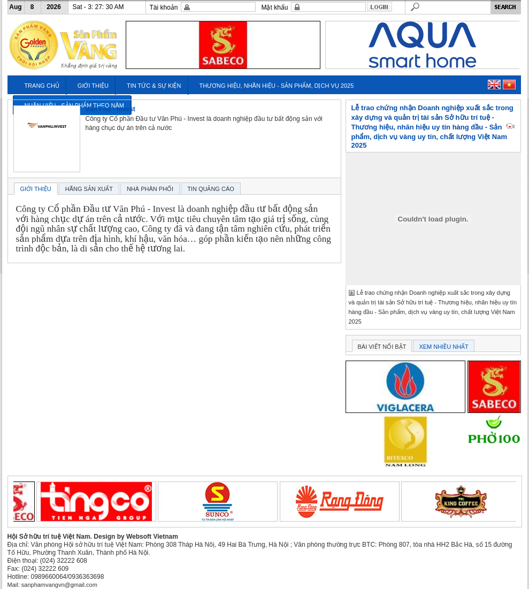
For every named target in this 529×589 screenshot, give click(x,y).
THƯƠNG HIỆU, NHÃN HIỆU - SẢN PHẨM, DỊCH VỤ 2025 (276, 85)
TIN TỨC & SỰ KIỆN (154, 85)
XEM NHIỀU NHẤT (443, 346)
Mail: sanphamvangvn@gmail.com (52, 585)
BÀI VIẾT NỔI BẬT (382, 346)
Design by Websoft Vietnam (136, 536)
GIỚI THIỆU (93, 85)
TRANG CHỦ (41, 85)
